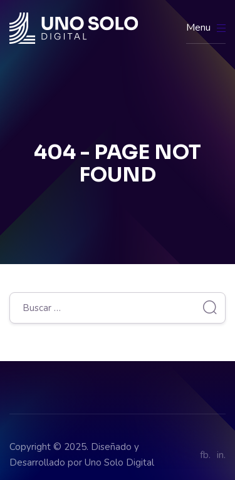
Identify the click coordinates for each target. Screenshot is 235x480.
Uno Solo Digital (119, 462)
